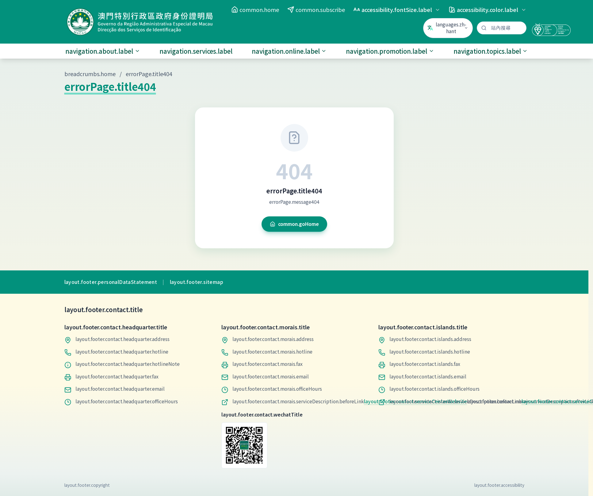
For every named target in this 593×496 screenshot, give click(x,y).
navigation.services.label (195, 51)
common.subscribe (316, 10)
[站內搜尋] (501, 28)
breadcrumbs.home (90, 74)
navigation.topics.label (490, 51)
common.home (255, 10)
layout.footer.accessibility (499, 485)
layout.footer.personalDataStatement (110, 282)
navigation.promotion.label (390, 51)
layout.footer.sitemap (196, 282)
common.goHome (294, 223)
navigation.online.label (289, 51)
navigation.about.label (102, 51)
